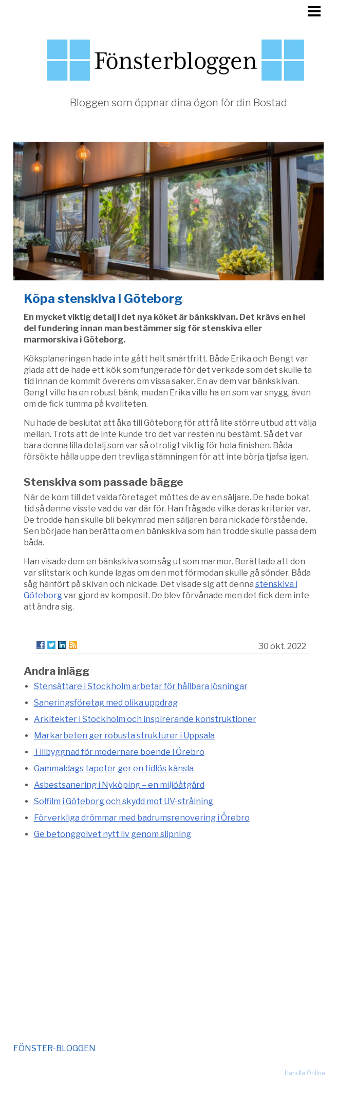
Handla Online (305, 1073)
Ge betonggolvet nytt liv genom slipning (112, 834)
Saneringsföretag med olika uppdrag (106, 703)
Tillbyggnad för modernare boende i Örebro (119, 752)
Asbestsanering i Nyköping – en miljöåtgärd (119, 785)
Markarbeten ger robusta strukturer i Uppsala (124, 735)
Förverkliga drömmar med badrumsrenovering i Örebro (142, 818)
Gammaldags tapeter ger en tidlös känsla (114, 768)
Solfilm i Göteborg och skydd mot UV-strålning (123, 801)
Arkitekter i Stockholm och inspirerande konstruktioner (145, 719)
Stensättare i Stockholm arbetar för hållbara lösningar (141, 686)
